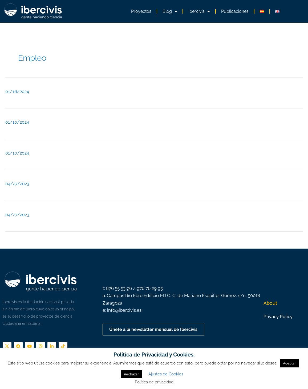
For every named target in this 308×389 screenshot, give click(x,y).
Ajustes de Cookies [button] (165, 374)
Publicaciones (235, 11)
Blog (170, 11)
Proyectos (141, 11)
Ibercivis (199, 11)
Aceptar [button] (289, 363)
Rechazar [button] (131, 374)
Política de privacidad (154, 382)
